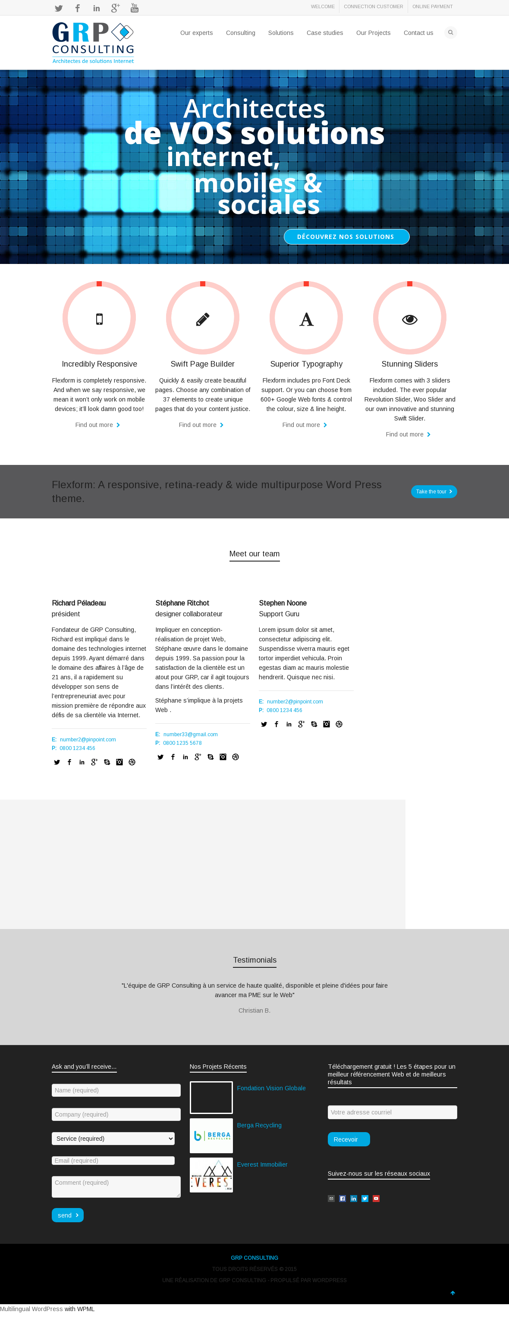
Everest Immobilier (262, 1164)
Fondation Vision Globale (271, 1088)
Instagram (119, 762)
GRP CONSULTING (254, 1258)
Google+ (116, 8)
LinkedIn (97, 8)
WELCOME (323, 6)
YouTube (134, 8)
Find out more (95, 424)
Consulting (240, 32)
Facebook (78, 8)
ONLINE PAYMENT (432, 6)
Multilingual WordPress (31, 1308)
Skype (107, 762)
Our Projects (373, 32)
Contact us (419, 32)
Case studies (325, 32)
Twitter (59, 8)
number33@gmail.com (190, 734)
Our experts (196, 32)
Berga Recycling (259, 1125)
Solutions (281, 32)
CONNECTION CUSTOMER (373, 6)
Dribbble (132, 762)
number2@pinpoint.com (88, 740)
